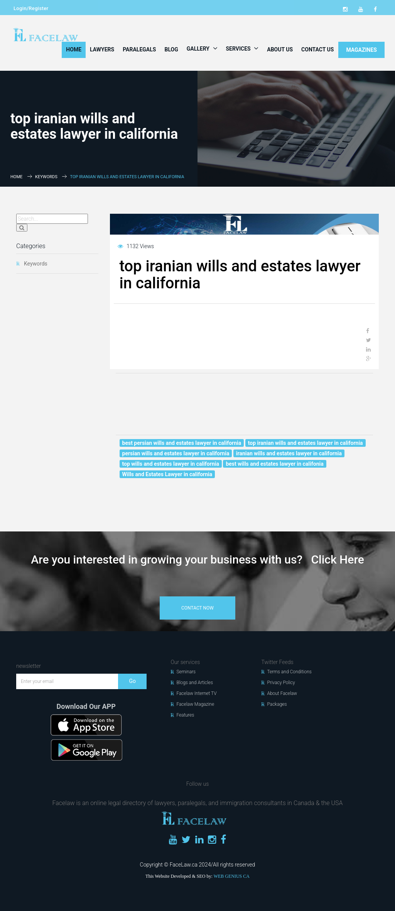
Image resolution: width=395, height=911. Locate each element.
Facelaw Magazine (195, 704)
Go (132, 681)
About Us (280, 49)
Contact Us (317, 49)
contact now (197, 608)
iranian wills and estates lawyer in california (289, 453)
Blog (171, 49)
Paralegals (139, 49)
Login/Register (31, 8)
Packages (277, 704)
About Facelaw (282, 693)
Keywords (46, 176)
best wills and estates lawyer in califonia (274, 464)
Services (242, 48)
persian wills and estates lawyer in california (176, 453)
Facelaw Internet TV (196, 693)
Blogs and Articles (194, 682)
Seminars (186, 671)
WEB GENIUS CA (232, 876)
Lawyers (102, 49)
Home (73, 49)
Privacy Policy (281, 682)
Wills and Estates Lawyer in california (167, 474)
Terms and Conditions (289, 671)
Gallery (202, 48)
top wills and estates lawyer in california (170, 464)
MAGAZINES (361, 50)
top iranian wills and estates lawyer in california (305, 443)
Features (185, 715)
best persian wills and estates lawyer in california (181, 443)
